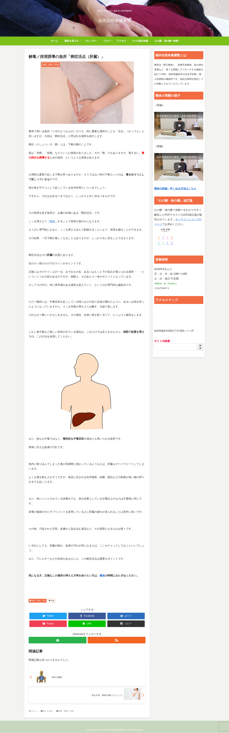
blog (52, 601)
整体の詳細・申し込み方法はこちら (175, 188)
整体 (102, 575)
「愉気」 (52, 221)
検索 (200, 346)
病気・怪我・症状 (39, 601)
